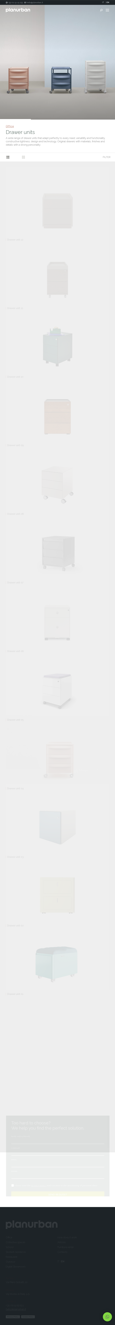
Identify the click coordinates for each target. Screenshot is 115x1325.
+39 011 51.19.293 (15, 1305)
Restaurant (11, 1256)
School (10, 1247)
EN (107, 2)
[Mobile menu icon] (107, 10)
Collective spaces (15, 1242)
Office (10, 126)
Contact (11, 1301)
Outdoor (10, 1261)
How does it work (67, 1237)
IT (103, 2)
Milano (10, 1290)
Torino (10, 1278)
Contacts (62, 1252)
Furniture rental (66, 1247)
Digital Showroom (15, 1266)
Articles (62, 1242)
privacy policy (38, 1185)
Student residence (16, 1252)
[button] (107, 1316)
